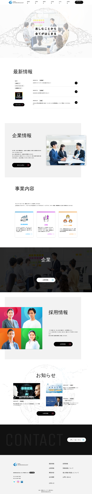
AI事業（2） (17, 83)
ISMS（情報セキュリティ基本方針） (46, 490)
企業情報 (51, 468)
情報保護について (68, 468)
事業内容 (51, 472)
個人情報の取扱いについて (71, 472)
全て (16, 81)
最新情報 (51, 463)
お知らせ (51, 483)
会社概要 (51, 477)
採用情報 (65, 463)
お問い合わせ (78, 2)
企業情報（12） (18, 88)
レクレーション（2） (19, 85)
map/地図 (32, 472)
